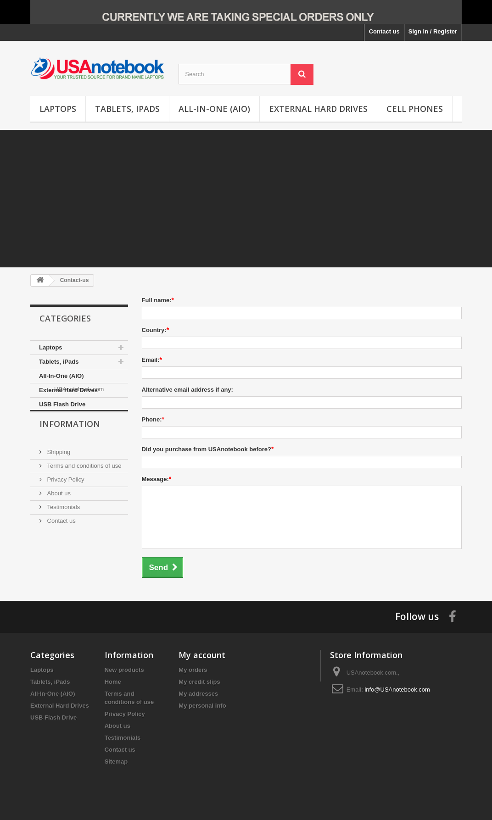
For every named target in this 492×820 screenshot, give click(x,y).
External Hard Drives (318, 108)
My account (202, 655)
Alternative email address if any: (187, 389)
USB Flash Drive (62, 404)
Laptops (57, 108)
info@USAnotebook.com (397, 690)
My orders (193, 670)
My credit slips (199, 682)
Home (113, 682)
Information (69, 464)
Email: (151, 359)
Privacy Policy (64, 516)
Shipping (57, 488)
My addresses (198, 694)
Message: (155, 479)
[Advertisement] (246, 198)
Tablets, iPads (127, 108)
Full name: (157, 300)
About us (58, 529)
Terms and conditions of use (83, 502)
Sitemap (116, 762)
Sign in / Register (432, 31)
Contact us (384, 31)
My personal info (202, 706)
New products (124, 670)
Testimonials (62, 543)
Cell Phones (414, 108)
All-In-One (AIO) (214, 108)
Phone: (152, 419)
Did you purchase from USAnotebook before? (206, 449)
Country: (154, 330)
